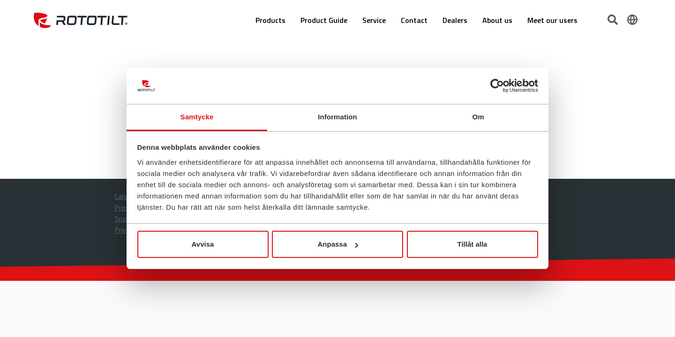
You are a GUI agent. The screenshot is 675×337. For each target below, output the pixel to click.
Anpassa (337, 244)
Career (124, 196)
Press (123, 207)
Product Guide (323, 20)
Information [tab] (337, 117)
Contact (414, 20)
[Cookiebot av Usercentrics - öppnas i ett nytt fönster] (497, 86)
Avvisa (203, 244)
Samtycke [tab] (197, 117)
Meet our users (552, 20)
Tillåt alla (473, 244)
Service (374, 20)
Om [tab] (478, 117)
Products (270, 20)
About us (497, 20)
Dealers (454, 20)
